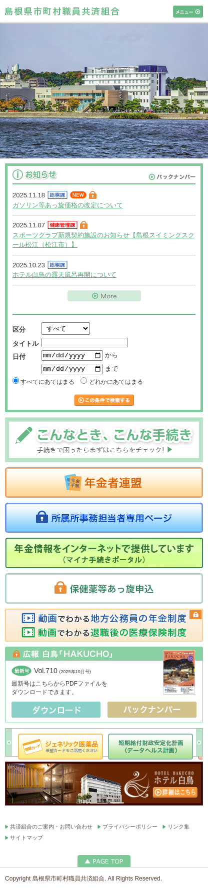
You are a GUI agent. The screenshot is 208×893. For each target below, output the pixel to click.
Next (199, 745)
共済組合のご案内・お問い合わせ (51, 829)
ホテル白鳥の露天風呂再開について (64, 274)
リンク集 (179, 829)
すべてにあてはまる (43, 384)
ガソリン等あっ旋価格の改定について (67, 205)
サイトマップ (26, 840)
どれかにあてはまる (111, 384)
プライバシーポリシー (130, 829)
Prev (9, 745)
